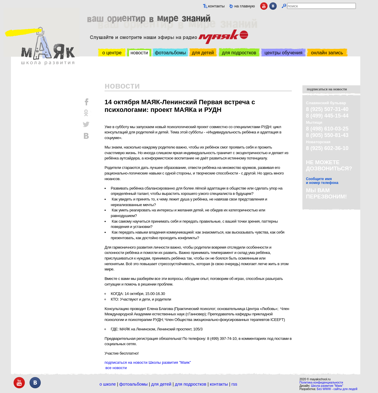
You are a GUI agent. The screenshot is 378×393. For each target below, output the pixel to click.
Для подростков (190, 384)
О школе (108, 384)
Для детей (161, 384)
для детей (203, 52)
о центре (111, 52)
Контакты (219, 384)
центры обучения (283, 52)
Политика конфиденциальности (321, 382)
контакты (216, 6)
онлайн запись (327, 52)
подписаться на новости (327, 89)
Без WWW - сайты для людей (337, 389)
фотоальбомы (170, 52)
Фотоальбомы (133, 384)
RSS (234, 384)
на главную (244, 6)
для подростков (239, 52)
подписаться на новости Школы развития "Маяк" (148, 362)
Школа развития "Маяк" (327, 385)
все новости (116, 368)
